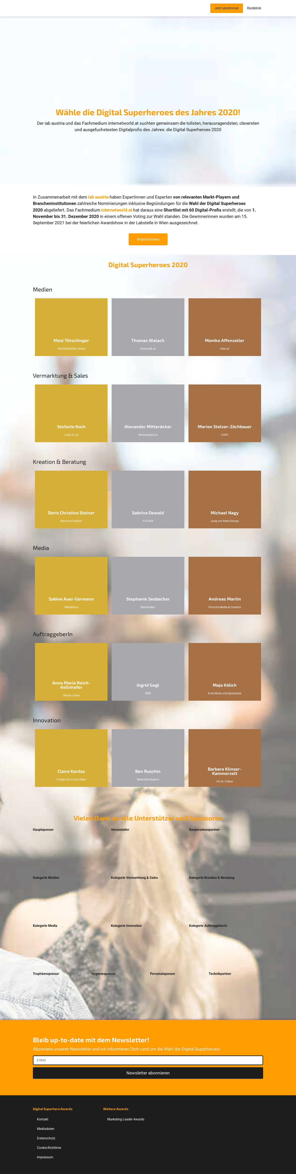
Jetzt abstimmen (226, 8)
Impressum (45, 1157)
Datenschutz (46, 1138)
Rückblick (254, 8)
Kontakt (42, 1119)
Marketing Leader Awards (125, 1119)
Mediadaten (45, 1129)
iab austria (98, 197)
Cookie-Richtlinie (49, 1148)
